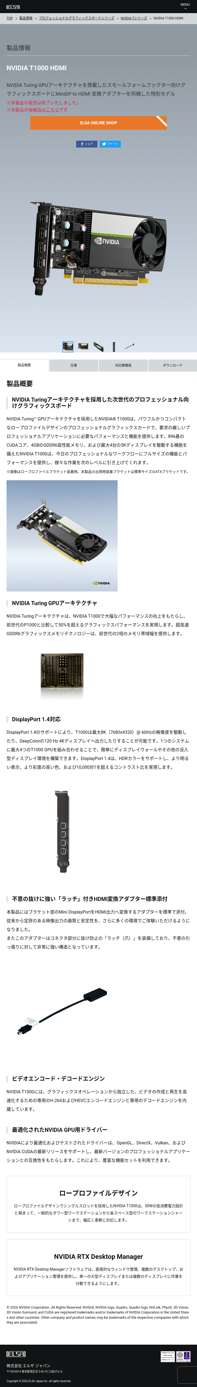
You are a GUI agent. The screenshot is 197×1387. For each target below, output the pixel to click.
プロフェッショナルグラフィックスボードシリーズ (76, 18)
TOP (10, 18)
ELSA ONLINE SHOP (98, 122)
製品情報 (25, 18)
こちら (52, 110)
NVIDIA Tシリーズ (134, 18)
